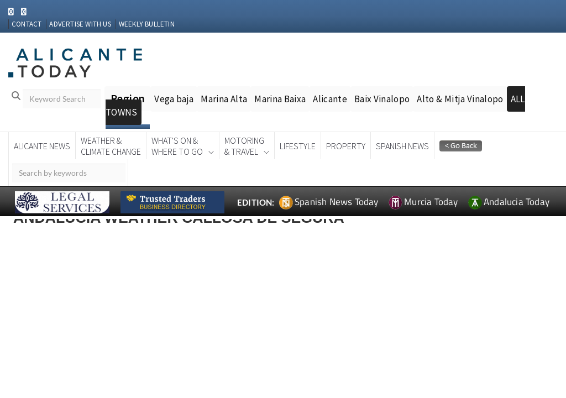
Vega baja (173, 99)
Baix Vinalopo (382, 99)
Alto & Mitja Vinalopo (460, 99)
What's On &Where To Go (177, 146)
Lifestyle (298, 145)
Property (345, 145)
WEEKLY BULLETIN (147, 24)
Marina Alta (224, 99)
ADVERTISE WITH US (80, 24)
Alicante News (42, 145)
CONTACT (26, 24)
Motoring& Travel (244, 146)
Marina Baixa (280, 99)
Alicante (330, 99)
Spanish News (402, 145)
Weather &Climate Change (111, 146)
